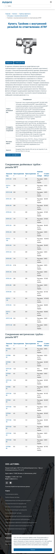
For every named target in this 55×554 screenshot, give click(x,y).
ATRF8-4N (8, 305)
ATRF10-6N (9, 325)
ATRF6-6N (8, 278)
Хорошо (33, 549)
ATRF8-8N (8, 291)
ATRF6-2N (8, 232)
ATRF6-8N (8, 285)
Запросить (9, 62)
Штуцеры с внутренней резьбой (17, 16)
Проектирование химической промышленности (18, 525)
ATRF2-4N (8, 199)
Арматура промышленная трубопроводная (17, 519)
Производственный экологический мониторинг (18, 516)
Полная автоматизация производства (16, 510)
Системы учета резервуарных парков (15, 506)
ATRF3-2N (8, 179)
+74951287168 (19, 62)
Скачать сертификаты (13, 155)
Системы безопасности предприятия (15, 503)
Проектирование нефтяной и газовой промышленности (20, 522)
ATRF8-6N (8, 212)
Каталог (14, 14)
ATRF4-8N (8, 258)
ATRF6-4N (8, 205)
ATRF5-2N (8, 265)
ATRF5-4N (8, 272)
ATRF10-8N (9, 192)
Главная (7, 14)
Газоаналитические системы (13, 513)
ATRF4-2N (8, 218)
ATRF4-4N (8, 245)
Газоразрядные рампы (11, 494)
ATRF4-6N (8, 252)
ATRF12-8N (9, 318)
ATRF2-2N (8, 225)
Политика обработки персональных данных (17, 486)
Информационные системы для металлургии (18, 500)
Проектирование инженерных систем (15, 528)
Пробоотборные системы (12, 497)
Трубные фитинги (24, 14)
